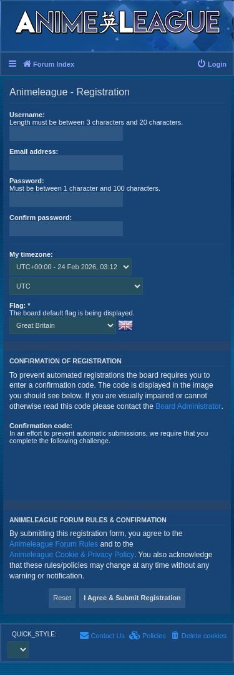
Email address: (33, 151)
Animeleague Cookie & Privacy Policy (71, 554)
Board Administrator (188, 406)
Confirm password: (40, 217)
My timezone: (31, 254)
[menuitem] (212, 64)
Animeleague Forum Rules (53, 544)
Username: (27, 114)
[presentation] (104, 468)
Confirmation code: (40, 425)
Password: (26, 180)
